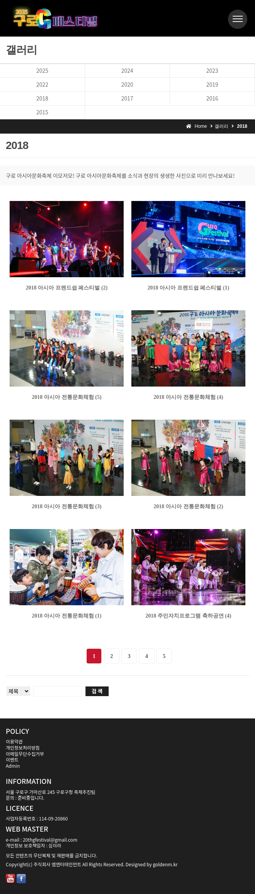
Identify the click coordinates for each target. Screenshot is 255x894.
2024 (127, 70)
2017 (127, 98)
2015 (42, 112)
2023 (212, 70)
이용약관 (14, 741)
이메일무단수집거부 (25, 753)
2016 (212, 98)
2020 (127, 84)
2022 (42, 84)
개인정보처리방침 (23, 747)
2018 (42, 98)
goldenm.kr (165, 864)
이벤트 (12, 759)
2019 (212, 84)
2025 (42, 70)
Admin (13, 765)
